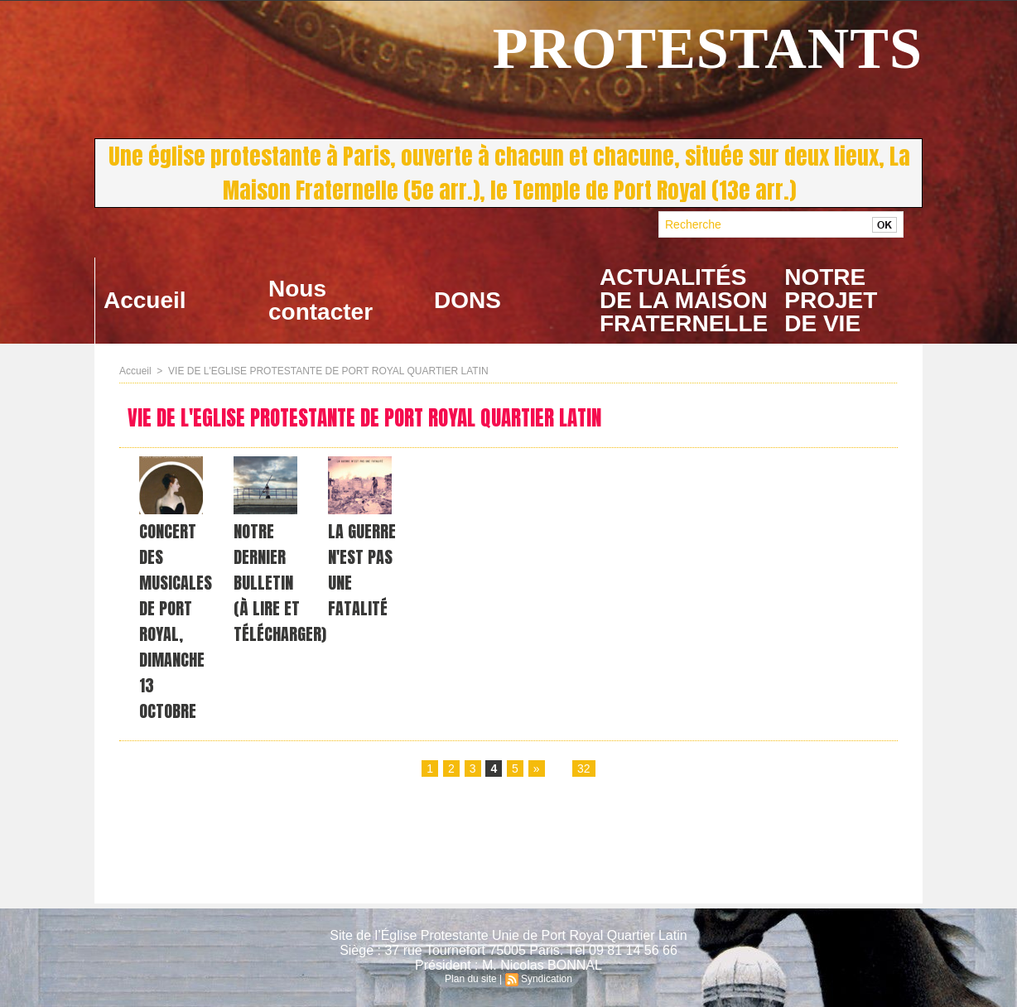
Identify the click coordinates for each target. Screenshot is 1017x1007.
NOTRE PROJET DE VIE (830, 300)
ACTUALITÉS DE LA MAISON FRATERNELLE (684, 300)
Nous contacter (320, 300)
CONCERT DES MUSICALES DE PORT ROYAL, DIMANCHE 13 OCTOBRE (175, 621)
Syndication (546, 979)
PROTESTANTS (708, 48)
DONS (467, 300)
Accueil (145, 300)
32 (583, 768)
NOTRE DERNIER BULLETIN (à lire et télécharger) (280, 582)
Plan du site (471, 979)
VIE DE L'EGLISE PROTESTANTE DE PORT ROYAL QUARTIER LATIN (328, 371)
